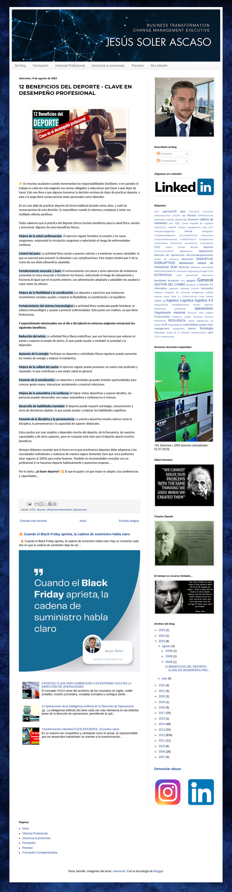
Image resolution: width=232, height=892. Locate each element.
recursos (208, 316)
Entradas (164, 153)
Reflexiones (160, 320)
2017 (156, 211)
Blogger (158, 871)
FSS (182, 280)
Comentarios (166, 161)
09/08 (169, 662)
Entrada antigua (129, 521)
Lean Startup (206, 296)
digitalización (206, 251)
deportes (208, 247)
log (163, 300)
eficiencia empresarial (59, 509)
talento (192, 328)
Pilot (201, 312)
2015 (162, 718)
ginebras (191, 284)
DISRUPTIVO (164, 263)
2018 (162, 707)
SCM (164, 324)
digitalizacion (186, 251)
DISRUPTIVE (204, 259)
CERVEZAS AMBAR (165, 227)
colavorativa (207, 235)
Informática (160, 288)
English (204, 271)
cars (171, 223)
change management (189, 227)
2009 (162, 751)
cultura (168, 247)
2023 (162, 641)
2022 (162, 685)
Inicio (83, 521)
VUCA (157, 336)
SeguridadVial (175, 324)
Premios (138, 65)
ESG (210, 271)
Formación (40, 65)
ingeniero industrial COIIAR (184, 288)
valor (210, 332)
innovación (207, 288)
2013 (162, 729)
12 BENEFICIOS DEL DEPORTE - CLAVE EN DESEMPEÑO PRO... (187, 668)
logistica (172, 300)
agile (183, 211)
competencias (206, 239)
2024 (162, 635)
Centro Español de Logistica (197, 223)
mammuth (119, 871)
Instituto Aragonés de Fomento (172, 292)
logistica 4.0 (204, 300)
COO (33, 509)
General (205, 279)
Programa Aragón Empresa (187, 316)
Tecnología (206, 328)
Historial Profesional (70, 65)
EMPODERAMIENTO (165, 271)
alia (184, 215)
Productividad (162, 316)
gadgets (191, 280)
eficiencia (184, 267)
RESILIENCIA (177, 320)
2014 (162, 724)
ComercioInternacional (165, 239)
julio (165, 678)
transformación (198, 332)
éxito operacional (187, 275)
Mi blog (20, 65)
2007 (162, 757)
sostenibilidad (190, 324)
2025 (162, 630)
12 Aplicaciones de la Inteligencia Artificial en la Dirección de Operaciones (88, 706)
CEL (177, 223)
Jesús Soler (169, 296)
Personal (192, 312)
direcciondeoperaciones (199, 255)
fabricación (207, 275)
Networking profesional (170, 308)
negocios (208, 304)
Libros (157, 300)
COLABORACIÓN (188, 235)
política (209, 312)
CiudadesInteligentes (164, 235)
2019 (162, 702)
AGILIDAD (194, 211)
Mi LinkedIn (159, 65)
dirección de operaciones (169, 255)
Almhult (191, 215)
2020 (162, 696)
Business (193, 219)
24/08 (169, 651)
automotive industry (164, 219)
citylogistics (207, 231)
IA (197, 284)
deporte (41, 509)
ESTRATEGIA (163, 275)
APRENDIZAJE (205, 215)
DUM (174, 267)
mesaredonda (161, 304)
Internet (158, 296)
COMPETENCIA (188, 239)
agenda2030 (170, 211)
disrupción (187, 259)
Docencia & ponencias (108, 65)
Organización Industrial (169, 312)
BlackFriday (181, 219)
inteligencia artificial (202, 292)
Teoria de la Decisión (178, 332)
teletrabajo (159, 332)
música (196, 304)
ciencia (188, 231)
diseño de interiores (166, 259)
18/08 (169, 656)
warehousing (167, 336)
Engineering (193, 271)
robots (191, 320)
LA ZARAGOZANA (188, 296)
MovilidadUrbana (180, 304)
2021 (162, 691)
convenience (190, 243)
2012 (162, 735)
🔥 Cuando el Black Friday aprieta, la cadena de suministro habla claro (74, 534)
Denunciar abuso (167, 769)
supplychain (179, 328)
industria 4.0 (206, 284)
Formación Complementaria (39, 852)
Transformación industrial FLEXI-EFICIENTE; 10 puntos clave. (81, 729)
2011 (162, 740)
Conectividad (160, 243)
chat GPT (207, 227)
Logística (187, 300)
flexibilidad (160, 280)
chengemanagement (164, 231)
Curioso (181, 247)
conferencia (176, 243)
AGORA (176, 215)
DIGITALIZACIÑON (164, 251)
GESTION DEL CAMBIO (170, 284)
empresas (182, 271)
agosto (166, 646)
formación (173, 280)
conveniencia (206, 243)
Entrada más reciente (33, 521)
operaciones (80, 509)
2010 (162, 746)
